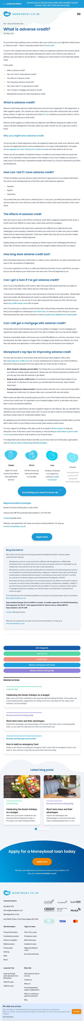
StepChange (28, 443)
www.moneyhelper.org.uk (15, 526)
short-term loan (39, 312)
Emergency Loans (30, 936)
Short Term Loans (30, 932)
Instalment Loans (30, 944)
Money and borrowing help (15, 23)
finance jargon (58, 428)
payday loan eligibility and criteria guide (61, 315)
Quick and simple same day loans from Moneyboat (11, 976)
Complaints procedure (11, 936)
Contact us (28, 980)
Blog (5, 23)
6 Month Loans (9, 986)
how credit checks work (17, 303)
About (6, 960)
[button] (78, 14)
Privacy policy (8, 948)
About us (27, 984)
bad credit (50, 45)
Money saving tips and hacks (42, 665)
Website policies (9, 944)
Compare (7, 518)
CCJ (45, 114)
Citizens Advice (16, 443)
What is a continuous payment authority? (31, 995)
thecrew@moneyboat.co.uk (16, 598)
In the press (42, 659)
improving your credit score (18, 361)
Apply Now (42, 536)
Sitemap (6, 952)
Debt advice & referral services (31, 975)
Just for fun (42, 653)
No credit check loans (31, 954)
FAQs (5, 956)
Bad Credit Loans (30, 940)
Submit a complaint (10, 940)
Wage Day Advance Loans (31, 949)
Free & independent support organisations (31, 989)
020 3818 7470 (9, 906)
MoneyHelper (41, 443)
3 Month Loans (9, 982)
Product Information (11, 932)
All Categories (42, 648)
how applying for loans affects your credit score (25, 149)
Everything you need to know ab (42, 491)
